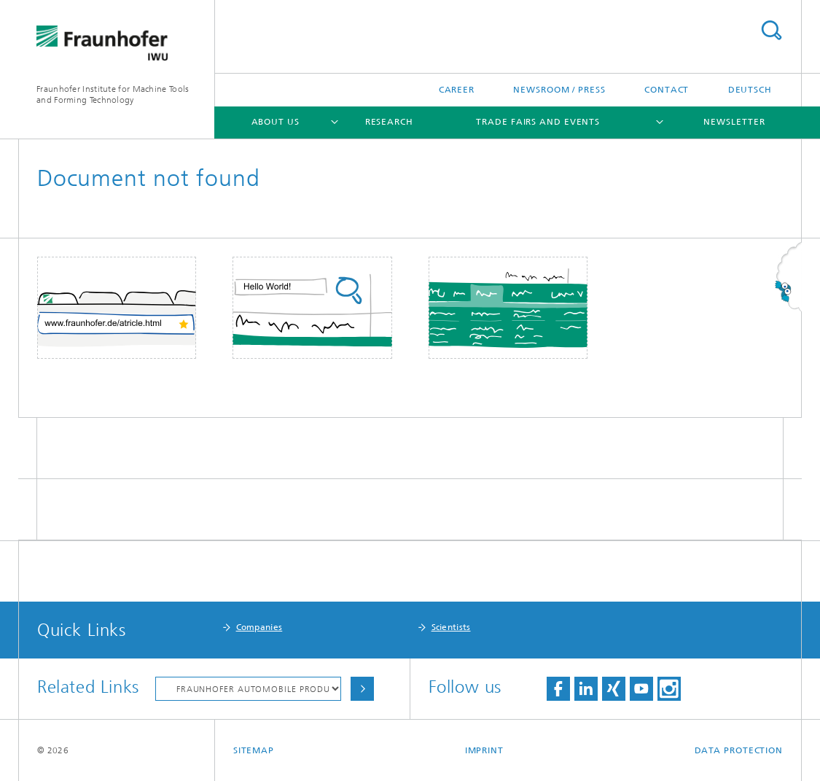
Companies (259, 627)
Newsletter (734, 122)
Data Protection (739, 750)
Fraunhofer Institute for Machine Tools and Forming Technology (112, 94)
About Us (275, 122)
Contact (666, 90)
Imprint (484, 750)
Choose (362, 689)
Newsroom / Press (559, 90)
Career (457, 90)
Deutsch (750, 90)
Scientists (451, 627)
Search (771, 30)
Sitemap (253, 750)
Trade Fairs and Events (538, 122)
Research (389, 122)
